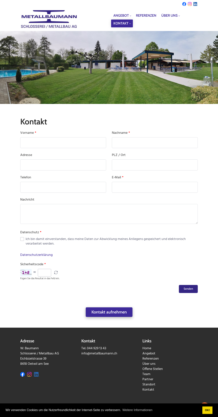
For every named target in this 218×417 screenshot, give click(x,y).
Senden (188, 289)
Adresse (26, 155)
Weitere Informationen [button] (137, 410)
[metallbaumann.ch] (49, 19)
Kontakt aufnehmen (109, 312)
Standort (148, 384)
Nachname (121, 133)
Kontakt (148, 390)
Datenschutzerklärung (36, 255)
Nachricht (27, 199)
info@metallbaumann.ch (99, 353)
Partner (147, 379)
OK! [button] (207, 410)
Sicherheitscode (33, 264)
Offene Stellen (152, 369)
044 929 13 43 (96, 348)
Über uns (148, 364)
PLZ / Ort (119, 155)
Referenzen (150, 359)
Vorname (28, 133)
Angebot (148, 353)
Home (146, 348)
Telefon (25, 177)
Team (146, 374)
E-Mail (118, 177)
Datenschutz (30, 232)
